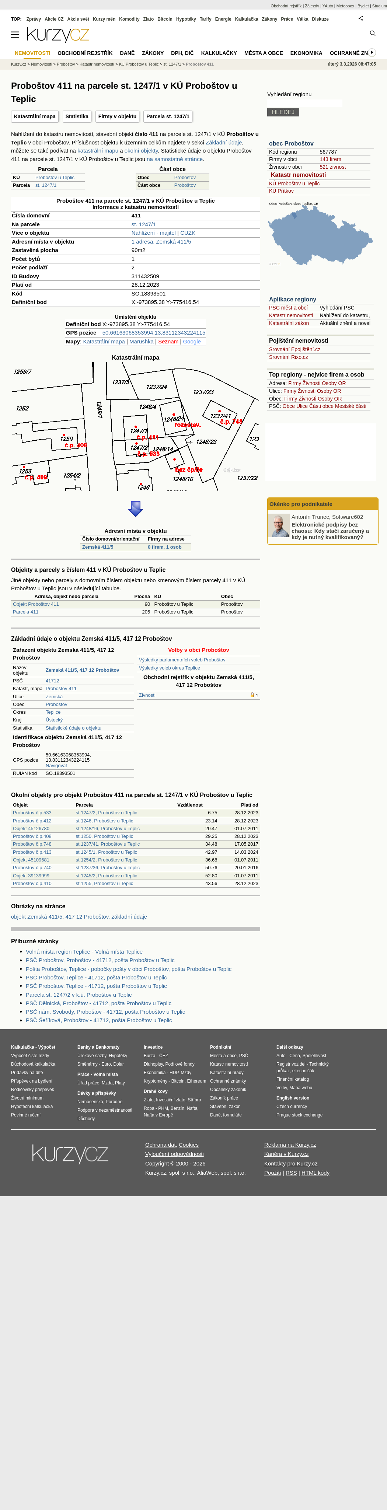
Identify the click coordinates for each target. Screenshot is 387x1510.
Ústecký (54, 720)
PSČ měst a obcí (288, 308)
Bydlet (363, 6)
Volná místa (105, 1074)
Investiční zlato (170, 1099)
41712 (52, 681)
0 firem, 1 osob (165, 547)
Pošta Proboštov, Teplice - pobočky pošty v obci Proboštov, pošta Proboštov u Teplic (128, 969)
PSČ (243, 1055)
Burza (149, 1055)
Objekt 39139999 (31, 875)
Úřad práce (88, 1083)
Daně (127, 53)
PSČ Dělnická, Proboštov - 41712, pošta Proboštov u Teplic (98, 1003)
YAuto (327, 6)
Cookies (189, 1145)
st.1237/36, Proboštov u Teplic (108, 867)
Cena (294, 1055)
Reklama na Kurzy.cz (290, 1145)
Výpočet (46, 1047)
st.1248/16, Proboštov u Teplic (108, 828)
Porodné (114, 1101)
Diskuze (320, 19)
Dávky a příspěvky (96, 1093)
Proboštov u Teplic (54, 177)
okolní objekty (141, 150)
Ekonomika (306, 53)
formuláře (232, 1115)
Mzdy (186, 1072)
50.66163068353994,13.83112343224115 (153, 332)
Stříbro (194, 1099)
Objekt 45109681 (31, 860)
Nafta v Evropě (158, 1115)
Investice (153, 1047)
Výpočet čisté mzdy (30, 1055)
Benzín (177, 1108)
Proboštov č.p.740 (32, 867)
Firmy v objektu (117, 116)
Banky (84, 1047)
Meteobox (345, 6)
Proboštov (185, 177)
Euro (106, 1064)
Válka (302, 19)
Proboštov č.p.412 (32, 821)
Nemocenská (90, 1101)
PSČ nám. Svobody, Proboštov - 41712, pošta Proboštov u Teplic (105, 1012)
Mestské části (350, 406)
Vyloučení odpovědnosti (174, 1154)
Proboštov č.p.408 (32, 836)
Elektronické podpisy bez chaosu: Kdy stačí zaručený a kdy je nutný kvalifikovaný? (330, 530)
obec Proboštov (291, 143)
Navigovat (56, 765)
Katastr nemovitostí (298, 175)
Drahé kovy (156, 1091)
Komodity (129, 19)
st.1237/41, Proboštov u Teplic (108, 844)
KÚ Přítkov (281, 191)
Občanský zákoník (228, 1089)
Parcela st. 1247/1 (167, 116)
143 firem (330, 159)
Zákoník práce (224, 1098)
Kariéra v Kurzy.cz (286, 1154)
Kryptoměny (155, 1081)
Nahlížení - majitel (154, 233)
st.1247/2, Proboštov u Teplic (106, 812)
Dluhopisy (153, 1064)
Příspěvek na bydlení (31, 1081)
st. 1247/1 (45, 185)
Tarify (206, 19)
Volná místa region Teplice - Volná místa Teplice (84, 951)
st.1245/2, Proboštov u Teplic (106, 875)
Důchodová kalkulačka (33, 1064)
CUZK (187, 233)
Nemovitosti (41, 64)
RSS (291, 1173)
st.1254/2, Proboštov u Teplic (106, 860)
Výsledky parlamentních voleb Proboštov (182, 660)
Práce (287, 19)
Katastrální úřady (227, 1072)
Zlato (148, 19)
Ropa (149, 1108)
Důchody (86, 1118)
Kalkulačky (219, 53)
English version (292, 1098)
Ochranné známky (356, 53)
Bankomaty (107, 1047)
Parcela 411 (25, 612)
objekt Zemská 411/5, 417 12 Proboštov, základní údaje (79, 916)
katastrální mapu (97, 150)
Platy (120, 1083)
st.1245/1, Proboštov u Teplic (106, 852)
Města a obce (263, 53)
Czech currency (291, 1106)
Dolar (118, 1064)
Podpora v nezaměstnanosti (104, 1110)
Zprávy (34, 19)
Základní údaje (224, 142)
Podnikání (220, 1047)
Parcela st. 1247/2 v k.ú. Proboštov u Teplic (79, 995)
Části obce (321, 406)
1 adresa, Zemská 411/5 (161, 241)
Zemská (54, 696)
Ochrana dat (160, 1145)
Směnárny (87, 1064)
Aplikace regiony (292, 299)
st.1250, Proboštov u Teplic (104, 836)
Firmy (294, 383)
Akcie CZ (54, 19)
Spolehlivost (315, 1055)
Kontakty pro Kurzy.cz (291, 1163)
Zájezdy (312, 6)
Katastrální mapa (35, 116)
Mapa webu (300, 1087)
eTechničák (303, 1070)
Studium (379, 6)
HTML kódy (315, 1173)
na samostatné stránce (175, 159)
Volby (281, 1087)
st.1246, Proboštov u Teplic (104, 821)
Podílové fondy (179, 1064)
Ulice (302, 406)
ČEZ (163, 1055)
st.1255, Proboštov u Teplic (104, 883)
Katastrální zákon (289, 323)
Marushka (141, 341)
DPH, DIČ (182, 53)
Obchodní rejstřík (286, 6)
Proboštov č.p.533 (32, 812)
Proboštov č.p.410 (32, 883)
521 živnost (333, 167)
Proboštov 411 (61, 688)
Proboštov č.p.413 (32, 852)
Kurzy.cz (18, 64)
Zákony (269, 19)
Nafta (192, 1108)
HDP (174, 1072)
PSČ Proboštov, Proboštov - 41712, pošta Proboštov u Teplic (100, 960)
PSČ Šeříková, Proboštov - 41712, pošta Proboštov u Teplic (99, 1020)
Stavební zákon (225, 1106)
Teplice (53, 712)
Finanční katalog (292, 1079)
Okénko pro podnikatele (300, 504)
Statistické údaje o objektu (73, 728)
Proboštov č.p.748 (32, 844)
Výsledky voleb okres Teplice (169, 668)
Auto (281, 1055)
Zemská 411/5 (98, 547)
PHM (163, 1108)
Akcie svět (78, 19)
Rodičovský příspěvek (32, 1089)
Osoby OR (334, 383)
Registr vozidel (291, 1064)
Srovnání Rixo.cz (288, 357)
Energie (223, 19)
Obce (289, 406)
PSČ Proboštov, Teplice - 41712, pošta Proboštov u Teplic (96, 977)
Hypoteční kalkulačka (32, 1106)
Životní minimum (27, 1098)
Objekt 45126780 (31, 828)
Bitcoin (164, 19)
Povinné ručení (26, 1115)
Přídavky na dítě (27, 1072)
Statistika (77, 116)
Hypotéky (186, 19)
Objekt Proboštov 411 (36, 604)
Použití (272, 1173)
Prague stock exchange (299, 1115)
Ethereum (196, 1081)
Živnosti (147, 695)
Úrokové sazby (91, 1055)
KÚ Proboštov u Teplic (294, 183)
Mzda (107, 1083)
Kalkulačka (246, 19)
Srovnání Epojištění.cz (294, 349)
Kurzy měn (104, 19)
